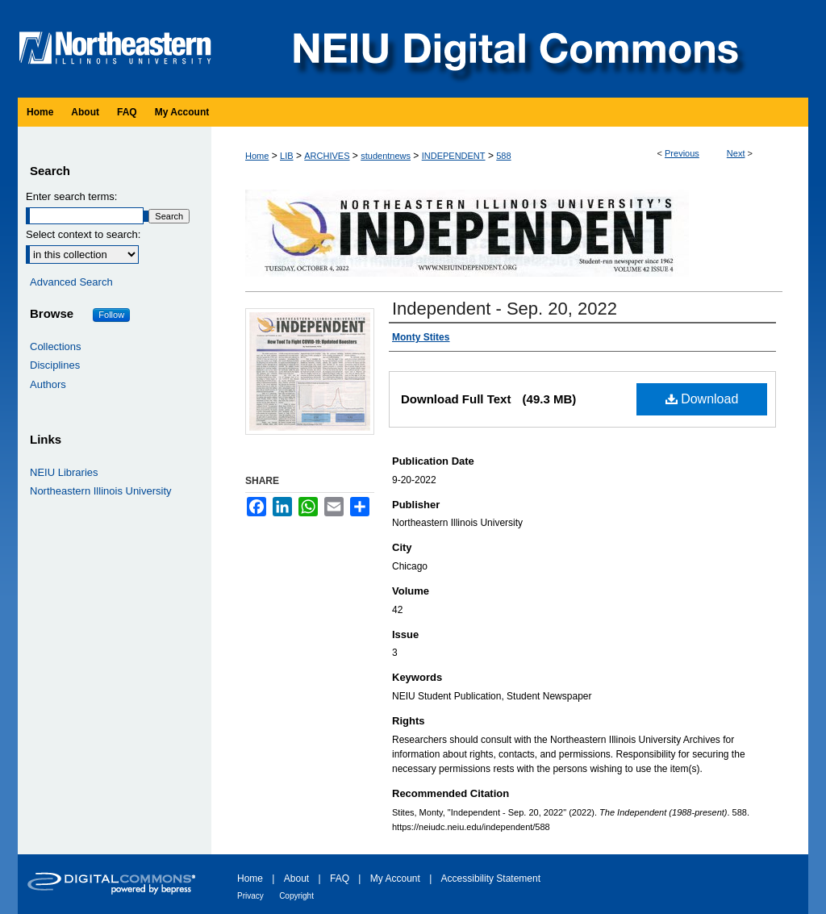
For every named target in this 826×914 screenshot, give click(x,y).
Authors (48, 384)
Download (702, 399)
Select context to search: (83, 234)
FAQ (339, 878)
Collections (55, 346)
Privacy (250, 895)
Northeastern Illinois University (101, 491)
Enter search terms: (71, 196)
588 (503, 156)
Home (257, 156)
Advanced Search (71, 282)
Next (736, 153)
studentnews (386, 156)
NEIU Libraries (64, 472)
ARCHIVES (326, 156)
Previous (682, 153)
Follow (111, 314)
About (296, 878)
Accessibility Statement (490, 878)
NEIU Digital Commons (513, 49)
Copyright (296, 895)
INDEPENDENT (454, 156)
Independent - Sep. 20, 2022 (504, 308)
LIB (287, 156)
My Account (395, 878)
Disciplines (55, 365)
